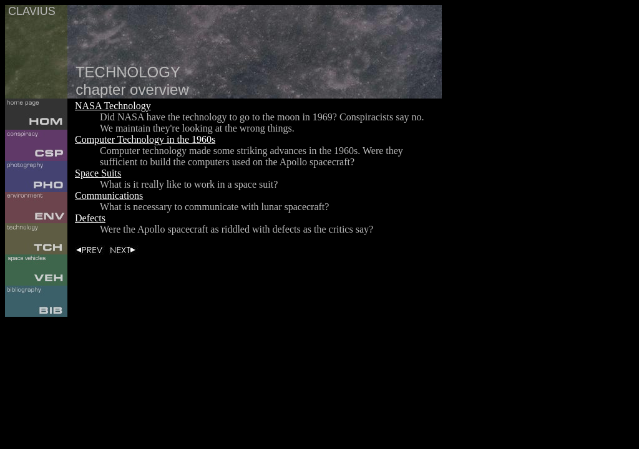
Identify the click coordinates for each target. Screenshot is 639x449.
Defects (90, 218)
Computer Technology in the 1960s (145, 139)
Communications (109, 195)
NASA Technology (113, 105)
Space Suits (98, 173)
